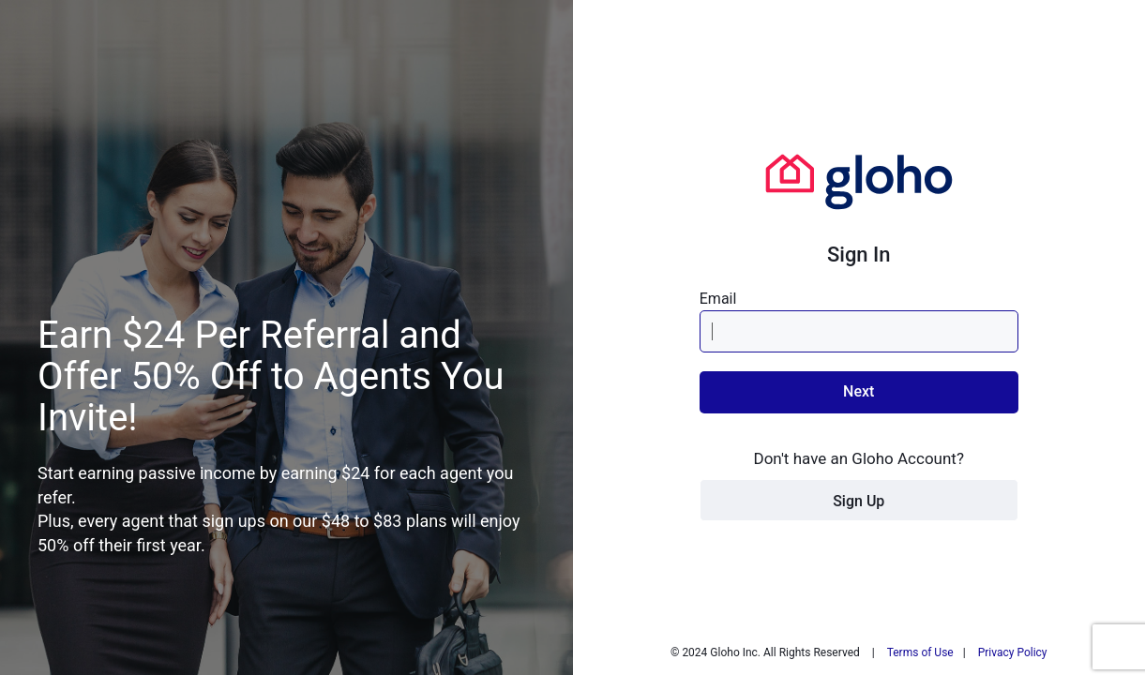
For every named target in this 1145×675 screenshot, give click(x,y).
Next (858, 391)
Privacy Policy (1012, 652)
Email (718, 299)
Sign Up (858, 501)
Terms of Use (920, 652)
